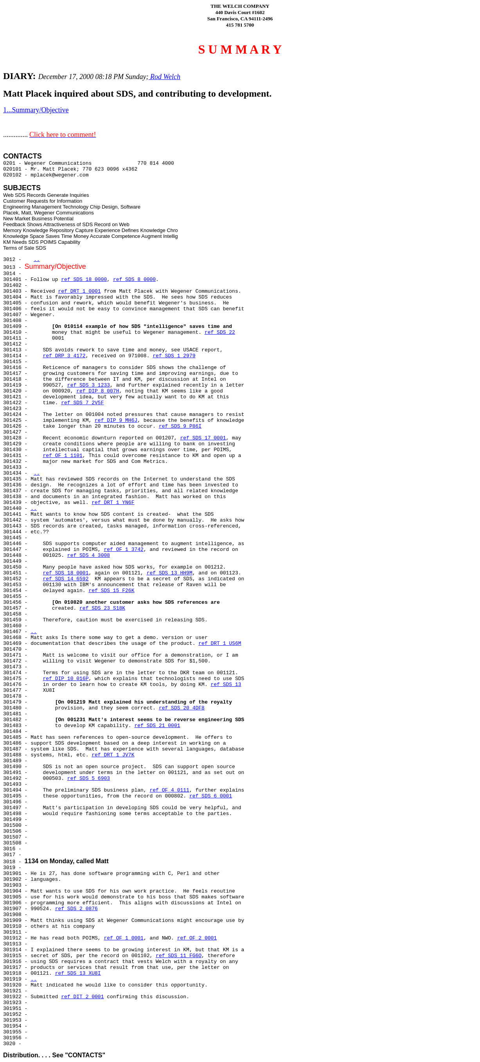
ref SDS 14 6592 (65, 579)
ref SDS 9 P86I (180, 426)
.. (37, 260)
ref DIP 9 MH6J (116, 420)
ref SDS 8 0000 (134, 280)
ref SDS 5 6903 (88, 778)
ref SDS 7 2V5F (82, 403)
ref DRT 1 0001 (79, 291)
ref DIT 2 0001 (82, 997)
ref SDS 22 (220, 332)
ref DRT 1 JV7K (113, 755)
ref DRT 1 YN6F (113, 503)
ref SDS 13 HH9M (169, 573)
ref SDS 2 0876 (76, 909)
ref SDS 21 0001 (157, 726)
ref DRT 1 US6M (219, 643)
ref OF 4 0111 (169, 790)
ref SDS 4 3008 (88, 555)
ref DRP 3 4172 (64, 356)
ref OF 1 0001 (123, 938)
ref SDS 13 (226, 685)
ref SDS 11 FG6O (178, 956)
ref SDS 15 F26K (111, 591)
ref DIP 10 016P (65, 679)
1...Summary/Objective (35, 110)
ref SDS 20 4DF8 (182, 708)
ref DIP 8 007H (97, 391)
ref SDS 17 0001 (203, 438)
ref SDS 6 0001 (210, 796)
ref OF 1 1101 (62, 456)
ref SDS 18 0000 (84, 280)
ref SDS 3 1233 (88, 385)
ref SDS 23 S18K (102, 608)
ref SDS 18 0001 (65, 573)
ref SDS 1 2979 (174, 356)
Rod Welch (164, 77)
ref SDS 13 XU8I (78, 973)
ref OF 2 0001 (197, 938)
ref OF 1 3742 (123, 550)
